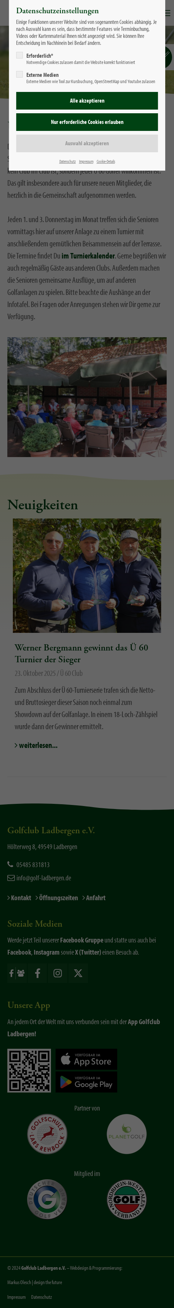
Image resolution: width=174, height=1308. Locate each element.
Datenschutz (67, 161)
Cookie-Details (106, 161)
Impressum (86, 161)
